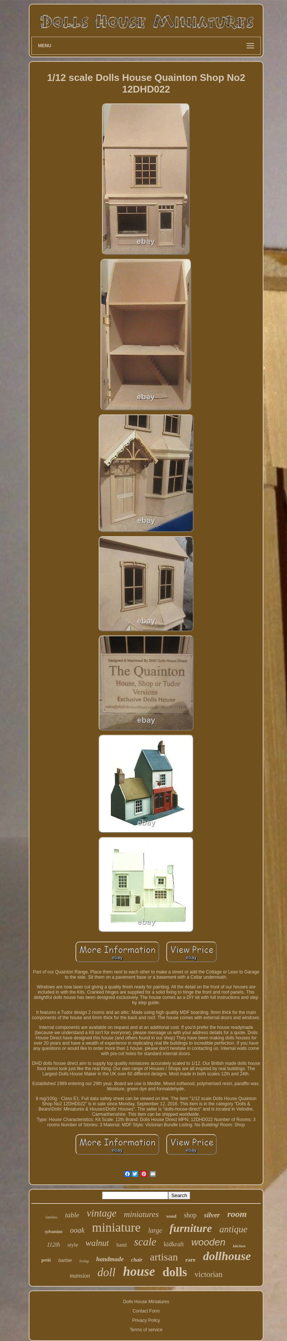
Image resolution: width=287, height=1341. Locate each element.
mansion (80, 1275)
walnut (97, 1243)
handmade (110, 1259)
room (237, 1214)
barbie (65, 1260)
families (52, 1217)
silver (212, 1215)
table (72, 1215)
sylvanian (53, 1231)
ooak (77, 1230)
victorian (209, 1274)
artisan (164, 1257)
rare (190, 1260)
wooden (208, 1242)
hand (121, 1245)
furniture (191, 1228)
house (139, 1271)
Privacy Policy (146, 1320)
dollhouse (227, 1256)
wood (171, 1216)
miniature (116, 1227)
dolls (175, 1272)
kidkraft (174, 1244)
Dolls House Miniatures (146, 1301)
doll (106, 1272)
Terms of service (146, 1329)
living (84, 1261)
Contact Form (146, 1311)
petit (46, 1260)
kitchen (239, 1246)
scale (145, 1242)
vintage (101, 1213)
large (155, 1230)
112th (53, 1244)
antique (233, 1229)
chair (136, 1260)
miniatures (141, 1214)
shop (190, 1215)
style (72, 1245)
